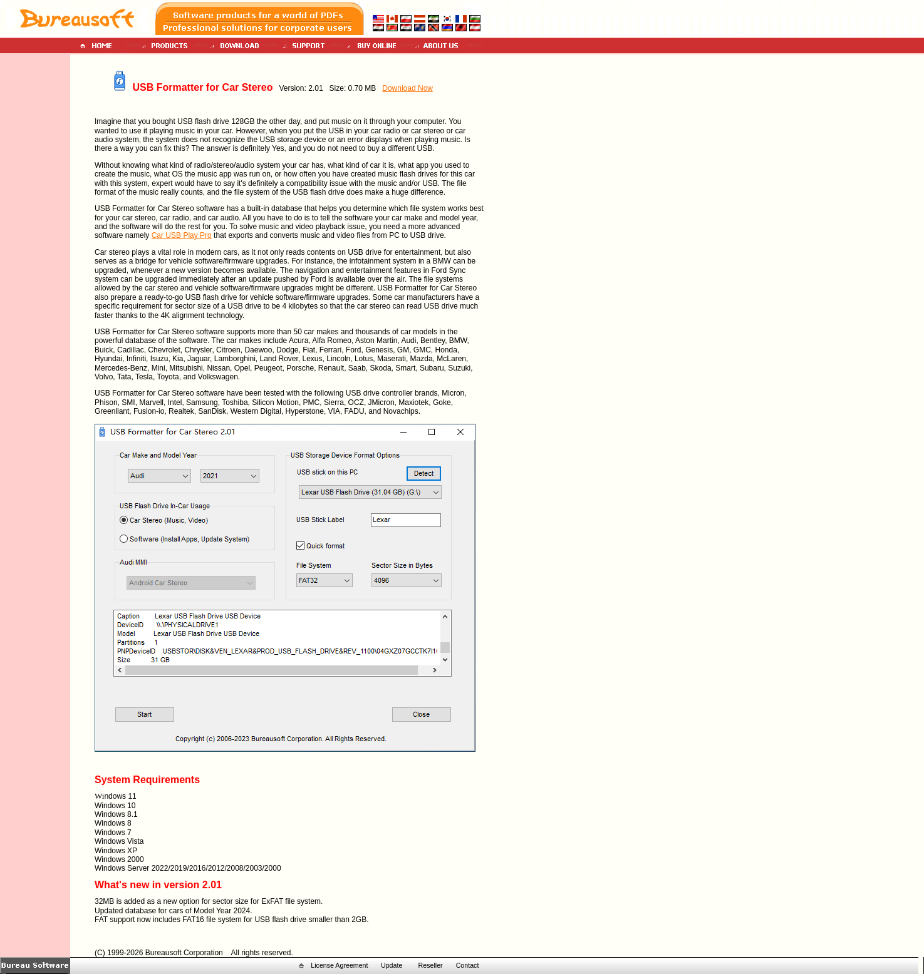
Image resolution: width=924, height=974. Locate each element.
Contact (467, 965)
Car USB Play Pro (182, 235)
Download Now (407, 88)
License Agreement (339, 965)
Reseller (430, 965)
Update (391, 965)
